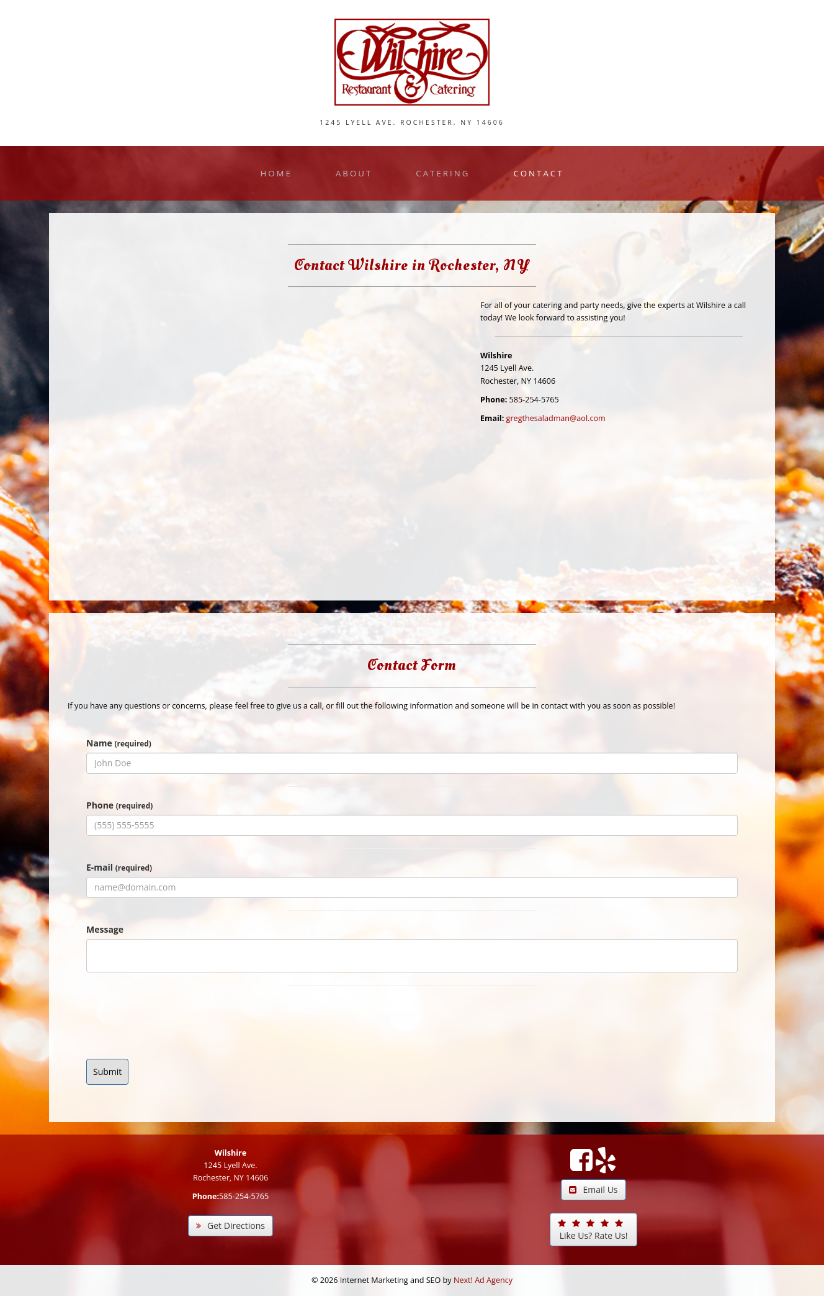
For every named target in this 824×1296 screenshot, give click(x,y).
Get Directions (230, 1225)
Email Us (593, 1189)
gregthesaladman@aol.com (556, 418)
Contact (538, 173)
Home (276, 173)
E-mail (119, 867)
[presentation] (180, 1022)
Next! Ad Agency (483, 1280)
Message (104, 929)
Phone (119, 805)
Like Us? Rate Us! (592, 1230)
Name (118, 743)
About (354, 173)
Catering (443, 173)
